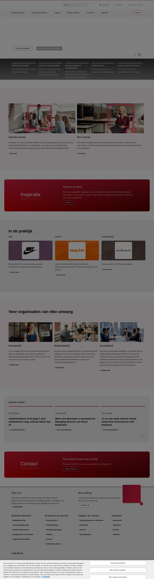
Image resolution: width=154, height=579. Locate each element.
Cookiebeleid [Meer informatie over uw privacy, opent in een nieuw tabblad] (46, 577)
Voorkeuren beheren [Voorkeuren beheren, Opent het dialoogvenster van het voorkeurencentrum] (117, 563)
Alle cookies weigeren (118, 570)
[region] (77, 569)
